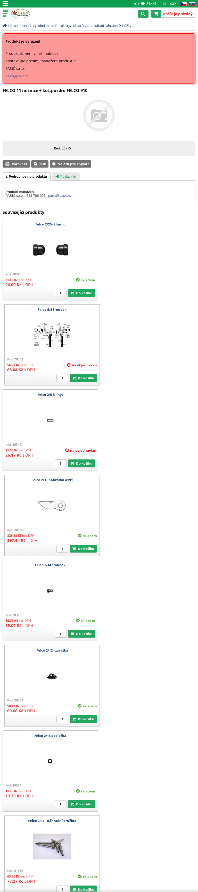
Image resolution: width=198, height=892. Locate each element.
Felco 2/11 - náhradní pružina (148, 480)
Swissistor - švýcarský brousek (50, 735)
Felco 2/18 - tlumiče (50, 565)
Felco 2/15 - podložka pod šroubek (148, 565)
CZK (173, 3)
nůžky (126, 25)
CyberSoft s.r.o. (183, 888)
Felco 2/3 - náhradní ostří (148, 309)
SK (191, 4)
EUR (163, 3)
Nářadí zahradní (106, 25)
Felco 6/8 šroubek (148, 224)
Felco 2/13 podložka (50, 480)
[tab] (27, 176)
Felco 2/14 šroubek (50, 394)
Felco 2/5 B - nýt (50, 309)
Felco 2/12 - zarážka (148, 394)
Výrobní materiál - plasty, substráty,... (61, 25)
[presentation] (26, 176)
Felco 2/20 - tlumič (50, 224)
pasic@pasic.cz (16, 76)
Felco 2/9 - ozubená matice (50, 650)
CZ (182, 4)
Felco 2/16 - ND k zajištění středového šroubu (148, 650)
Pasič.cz (26, 14)
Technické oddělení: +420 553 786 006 (31, 829)
